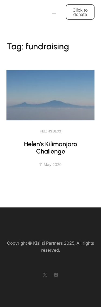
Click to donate (80, 12)
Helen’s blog (50, 131)
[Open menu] (54, 12)
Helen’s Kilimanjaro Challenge (50, 147)
